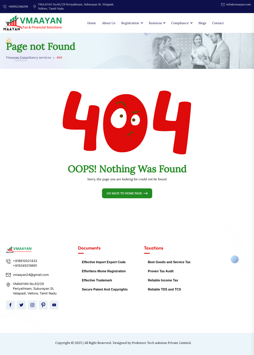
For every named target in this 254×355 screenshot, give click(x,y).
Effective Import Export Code (104, 262)
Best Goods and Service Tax (169, 262)
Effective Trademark (97, 280)
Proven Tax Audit (161, 271)
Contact (218, 23)
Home (91, 23)
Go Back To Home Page (124, 193)
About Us (108, 23)
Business (155, 23)
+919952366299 (18, 6)
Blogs (202, 23)
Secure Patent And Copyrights (105, 289)
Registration (130, 23)
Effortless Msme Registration (104, 271)
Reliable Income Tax (163, 280)
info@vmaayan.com (238, 4)
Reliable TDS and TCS (164, 289)
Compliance (180, 23)
